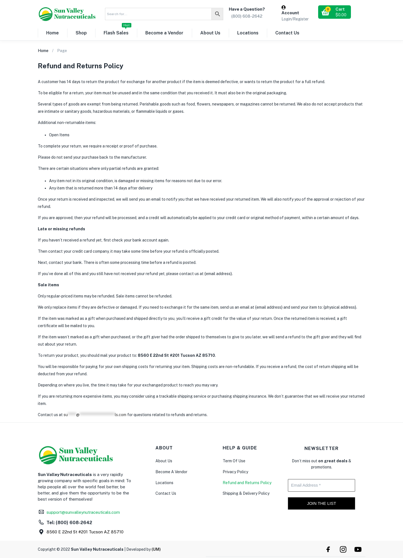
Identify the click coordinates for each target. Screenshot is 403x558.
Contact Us (287, 33)
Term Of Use (234, 461)
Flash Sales (117, 31)
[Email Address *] (321, 485)
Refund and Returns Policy (247, 482)
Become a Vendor (164, 33)
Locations (247, 33)
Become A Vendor (171, 472)
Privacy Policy (235, 472)
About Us (210, 33)
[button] (335, 12)
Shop (81, 33)
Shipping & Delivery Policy (246, 493)
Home (52, 33)
